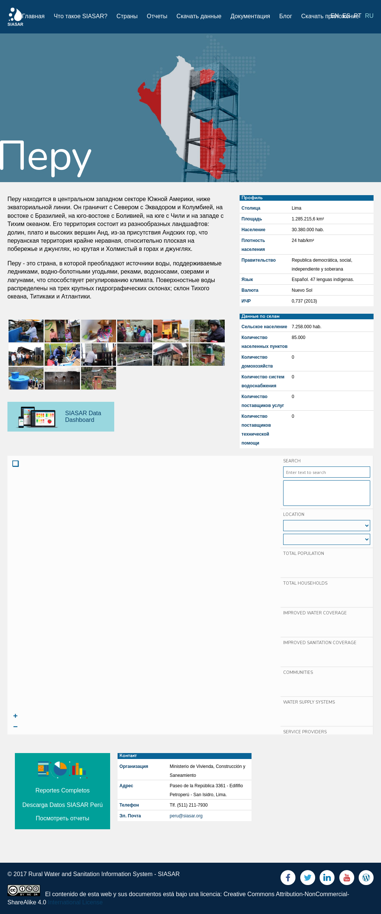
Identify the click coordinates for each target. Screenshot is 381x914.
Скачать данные (198, 16)
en (335, 16)
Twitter (307, 879)
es (346, 16)
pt (357, 16)
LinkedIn (327, 879)
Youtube (346, 879)
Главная (33, 16)
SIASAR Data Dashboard (83, 416)
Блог (285, 16)
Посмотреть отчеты (62, 818)
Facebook (288, 879)
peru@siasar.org (186, 815)
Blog (366, 879)
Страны (127, 16)
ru (369, 16)
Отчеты (157, 16)
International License (75, 902)
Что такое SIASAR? (80, 16)
